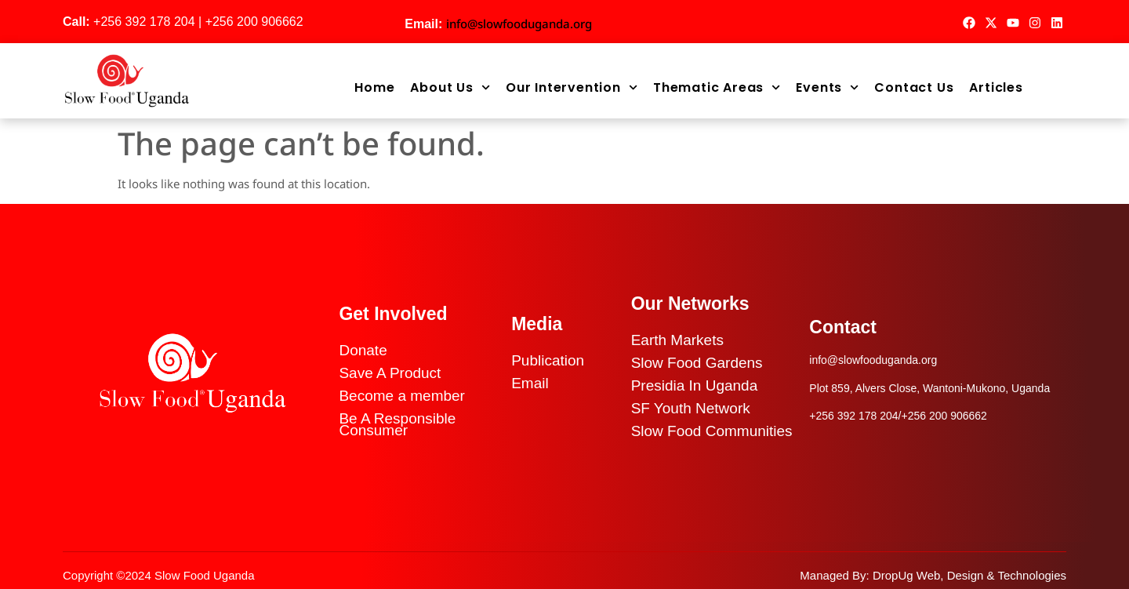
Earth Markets (677, 340)
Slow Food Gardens (697, 362)
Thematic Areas (716, 88)
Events (827, 88)
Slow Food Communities (712, 431)
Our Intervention (571, 88)
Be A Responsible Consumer (397, 424)
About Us (450, 88)
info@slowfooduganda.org (519, 23)
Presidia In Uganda (694, 385)
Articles (995, 88)
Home (374, 88)
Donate (363, 350)
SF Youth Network (690, 408)
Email (530, 383)
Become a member (402, 395)
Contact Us (913, 88)
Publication (547, 360)
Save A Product (390, 373)
